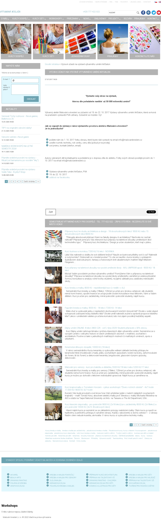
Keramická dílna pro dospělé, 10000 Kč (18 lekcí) (87, 347)
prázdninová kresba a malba (97, 431)
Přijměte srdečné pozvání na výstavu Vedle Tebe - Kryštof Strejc (18, 170)
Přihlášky (94, 438)
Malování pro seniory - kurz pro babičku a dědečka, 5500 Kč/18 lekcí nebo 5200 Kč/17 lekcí (107, 367)
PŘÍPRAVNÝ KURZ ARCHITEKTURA (103, 475)
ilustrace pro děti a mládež (143, 433)
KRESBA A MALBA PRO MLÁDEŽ (142, 477)
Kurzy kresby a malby (53, 431)
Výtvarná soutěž (105, 438)
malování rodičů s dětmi (106, 433)
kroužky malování (87, 436)
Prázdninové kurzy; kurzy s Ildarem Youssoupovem (127, 431)
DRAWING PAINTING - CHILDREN (102, 480)
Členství (77, 438)
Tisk (116, 2)
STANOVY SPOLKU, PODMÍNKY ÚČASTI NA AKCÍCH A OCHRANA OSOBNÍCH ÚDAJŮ (44, 460)
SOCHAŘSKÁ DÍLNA (137, 483)
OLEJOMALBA (55, 480)
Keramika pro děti (64, 436)
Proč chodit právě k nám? (133, 438)
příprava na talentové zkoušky (106, 436)
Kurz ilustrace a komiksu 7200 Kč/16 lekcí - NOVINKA (89, 251)
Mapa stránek (101, 2)
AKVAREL (14, 475)
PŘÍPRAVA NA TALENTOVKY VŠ (102, 477)
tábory (137, 436)
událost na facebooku (59, 177)
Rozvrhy (124, 2)
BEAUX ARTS (15, 477)
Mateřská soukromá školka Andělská (59, 438)
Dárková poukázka (126, 436)
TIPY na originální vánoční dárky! (17, 128)
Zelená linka (135, 2)
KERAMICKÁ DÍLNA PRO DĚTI (101, 483)
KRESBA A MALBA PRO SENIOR (62, 477)
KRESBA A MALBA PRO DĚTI (140, 475)
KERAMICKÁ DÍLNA (57, 483)
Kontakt (147, 2)
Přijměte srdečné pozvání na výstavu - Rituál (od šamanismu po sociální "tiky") (20, 159)
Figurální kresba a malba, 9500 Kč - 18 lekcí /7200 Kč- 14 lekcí (93, 308)
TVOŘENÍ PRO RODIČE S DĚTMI (141, 486)
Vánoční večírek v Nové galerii (15, 137)
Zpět (51, 212)
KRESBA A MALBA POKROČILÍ (62, 475)
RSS (111, 2)
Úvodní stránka (86, 2)
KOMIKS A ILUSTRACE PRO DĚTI (102, 486)
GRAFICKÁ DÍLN (16, 486)
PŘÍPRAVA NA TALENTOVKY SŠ (141, 480)
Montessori (85, 438)
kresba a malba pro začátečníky (73, 431)
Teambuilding (118, 438)
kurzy (143, 436)
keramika (76, 436)
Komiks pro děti (51, 436)
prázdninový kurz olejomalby (64, 433)
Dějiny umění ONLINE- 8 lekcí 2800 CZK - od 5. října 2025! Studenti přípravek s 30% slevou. (106, 328)
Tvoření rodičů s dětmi (124, 433)
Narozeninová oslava (60, 441)
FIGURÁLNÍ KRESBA (18, 483)
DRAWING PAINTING (18, 480)
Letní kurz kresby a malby (86, 433)
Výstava (149, 436)
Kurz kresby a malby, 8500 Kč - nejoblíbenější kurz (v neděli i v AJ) (95, 288)
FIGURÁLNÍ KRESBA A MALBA (62, 486)
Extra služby (81, 441)
